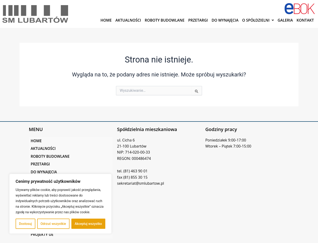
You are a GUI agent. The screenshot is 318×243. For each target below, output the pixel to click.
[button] (258, 20)
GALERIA (285, 20)
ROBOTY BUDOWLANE (164, 20)
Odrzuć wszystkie (53, 224)
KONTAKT (305, 20)
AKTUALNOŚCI (128, 20)
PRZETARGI (198, 20)
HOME (106, 20)
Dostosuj (25, 224)
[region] (60, 204)
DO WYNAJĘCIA (225, 20)
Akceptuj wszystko (88, 224)
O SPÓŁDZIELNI (258, 20)
